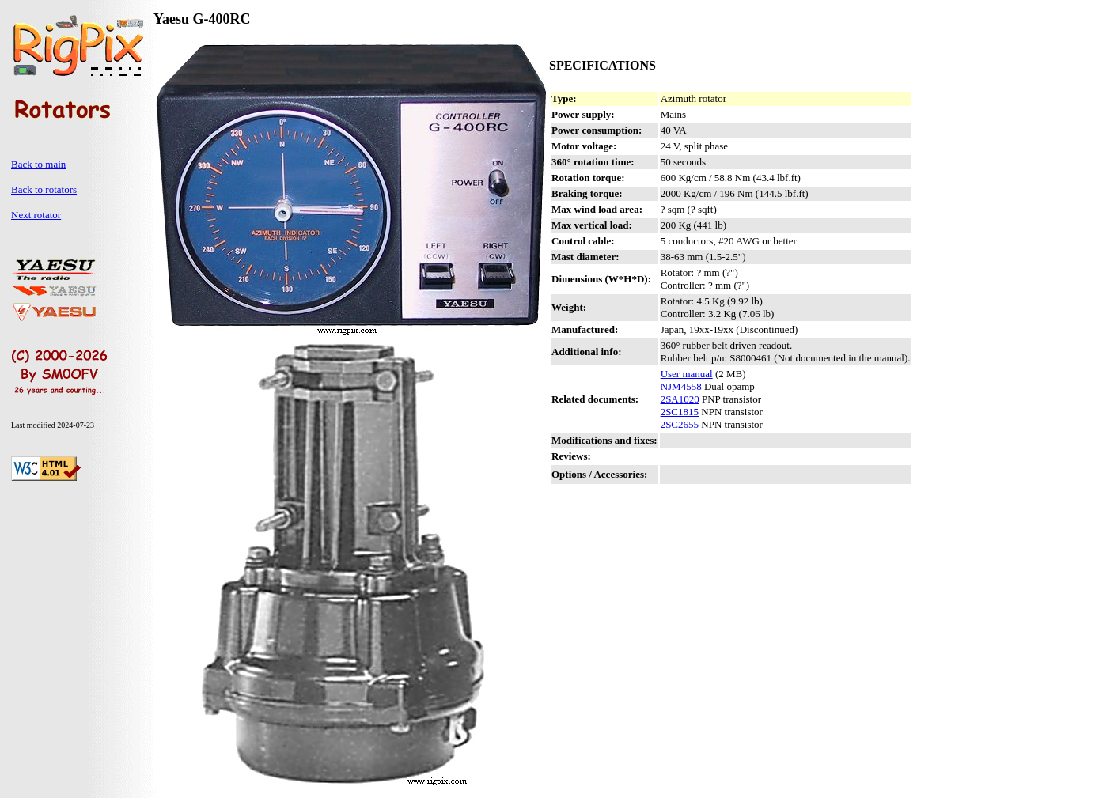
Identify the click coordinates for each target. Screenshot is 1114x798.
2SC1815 (680, 412)
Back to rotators (44, 189)
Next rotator (36, 215)
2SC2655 (680, 424)
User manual (687, 374)
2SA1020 (680, 399)
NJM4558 (681, 386)
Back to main (38, 164)
